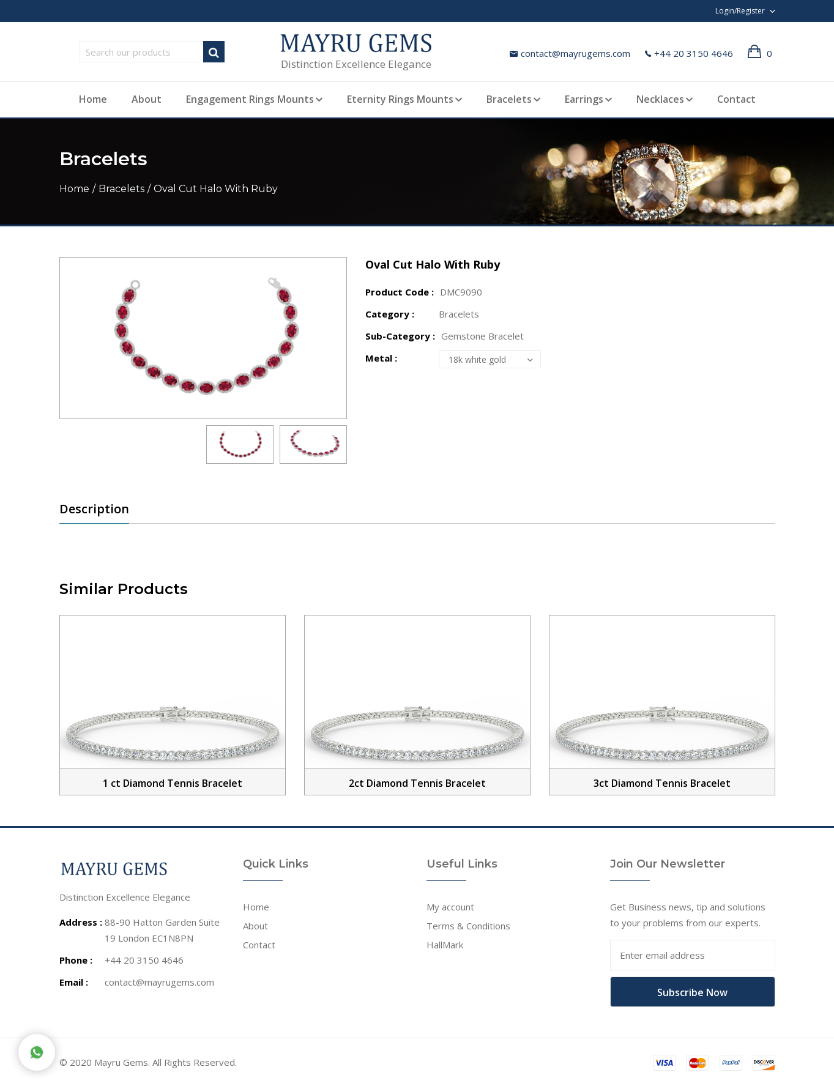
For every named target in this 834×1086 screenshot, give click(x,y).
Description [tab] (94, 509)
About (147, 99)
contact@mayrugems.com (570, 53)
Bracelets (509, 99)
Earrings (584, 99)
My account (450, 907)
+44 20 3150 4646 (689, 53)
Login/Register (740, 11)
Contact (736, 99)
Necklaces (660, 99)
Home (93, 99)
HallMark (444, 945)
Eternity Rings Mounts (400, 99)
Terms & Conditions (468, 926)
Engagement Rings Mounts (250, 99)
